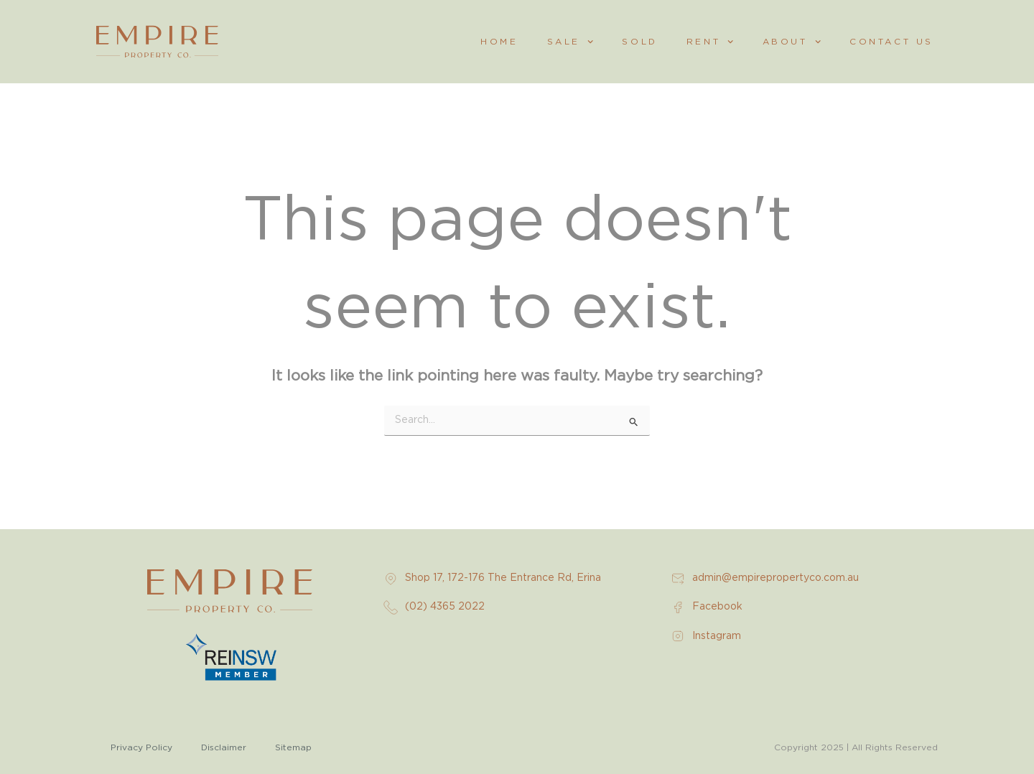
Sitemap (293, 747)
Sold (639, 41)
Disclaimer (223, 747)
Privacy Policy (141, 747)
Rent (710, 42)
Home (499, 41)
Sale (570, 42)
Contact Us (891, 41)
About (792, 42)
